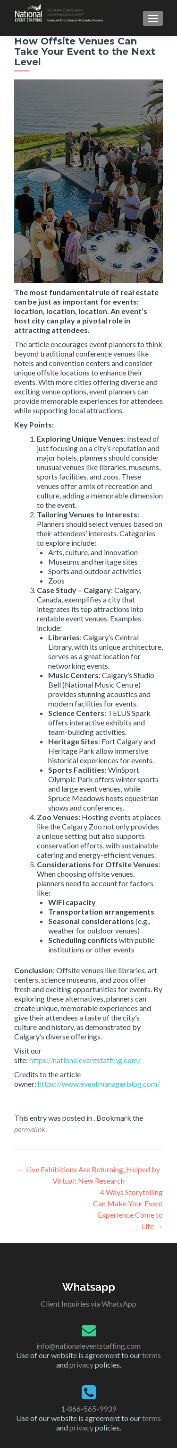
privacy (81, 1364)
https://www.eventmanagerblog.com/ (99, 1083)
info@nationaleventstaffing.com (88, 1345)
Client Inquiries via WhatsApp (88, 1303)
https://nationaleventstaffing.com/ (85, 1059)
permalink (29, 1129)
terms (151, 1355)
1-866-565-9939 (88, 1408)
